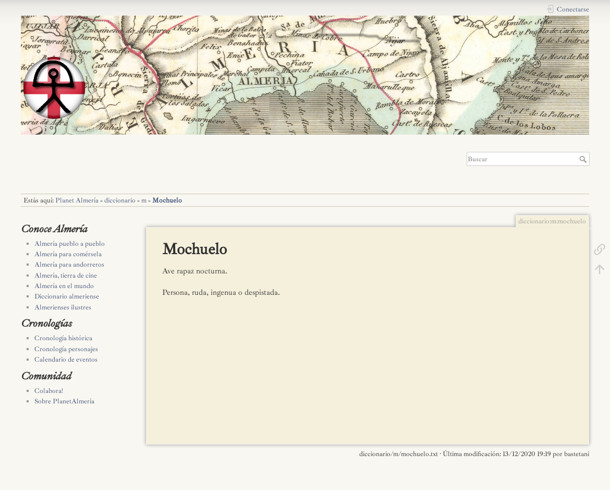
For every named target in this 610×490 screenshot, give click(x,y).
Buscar (584, 159)
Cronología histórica (63, 338)
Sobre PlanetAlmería (64, 401)
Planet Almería (77, 200)
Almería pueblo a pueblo (69, 244)
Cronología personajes (66, 349)
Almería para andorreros (69, 264)
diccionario (120, 200)
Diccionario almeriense (66, 296)
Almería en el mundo (64, 286)
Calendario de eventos (65, 359)
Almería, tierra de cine (65, 275)
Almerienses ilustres (62, 307)
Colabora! (48, 391)
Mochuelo (167, 200)
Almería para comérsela (68, 254)
